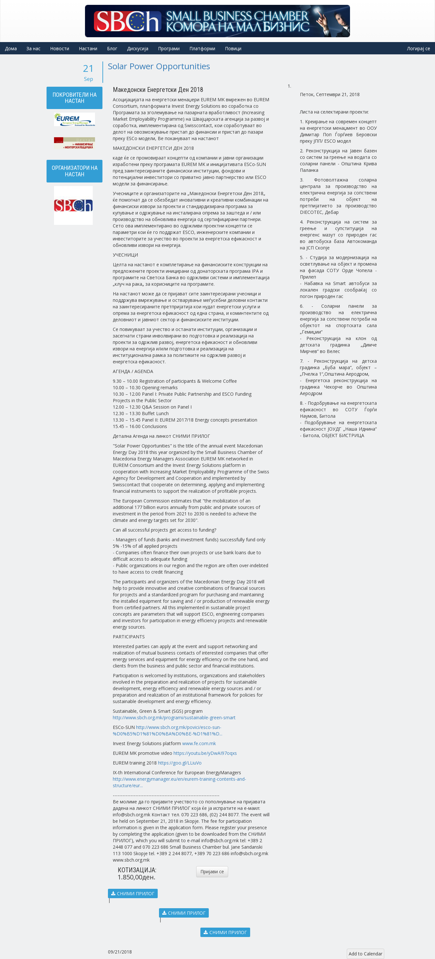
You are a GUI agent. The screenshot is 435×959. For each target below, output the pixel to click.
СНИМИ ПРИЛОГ (132, 893)
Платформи (202, 48)
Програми (169, 48)
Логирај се (418, 48)
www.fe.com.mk (199, 743)
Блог (112, 48)
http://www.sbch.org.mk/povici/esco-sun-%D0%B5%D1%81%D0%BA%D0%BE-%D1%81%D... (167, 730)
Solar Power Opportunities (159, 66)
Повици (233, 48)
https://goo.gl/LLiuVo (180, 763)
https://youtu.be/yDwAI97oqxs (205, 753)
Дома (11, 48)
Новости (59, 48)
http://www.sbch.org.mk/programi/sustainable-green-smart (174, 717)
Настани (88, 48)
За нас (33, 48)
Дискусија (137, 48)
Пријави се (212, 871)
